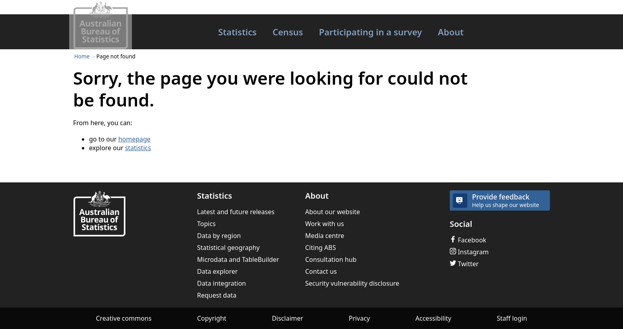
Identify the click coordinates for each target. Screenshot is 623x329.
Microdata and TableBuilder (238, 259)
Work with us (324, 223)
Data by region (219, 235)
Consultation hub (330, 259)
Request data (216, 295)
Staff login (512, 318)
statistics (138, 147)
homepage (134, 139)
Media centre (324, 235)
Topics (206, 223)
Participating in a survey (370, 32)
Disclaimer (287, 318)
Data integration (221, 283)
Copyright (211, 318)
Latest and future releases (236, 211)
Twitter (464, 263)
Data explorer (217, 271)
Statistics (237, 32)
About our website (332, 211)
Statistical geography (228, 247)
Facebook (468, 240)
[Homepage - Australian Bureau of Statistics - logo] (100, 25)
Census (288, 32)
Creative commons (123, 318)
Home (82, 56)
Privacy (359, 318)
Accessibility (433, 318)
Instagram (469, 252)
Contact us (321, 271)
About (451, 32)
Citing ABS (320, 247)
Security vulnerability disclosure (352, 283)
